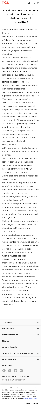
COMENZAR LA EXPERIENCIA (13, 380)
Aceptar (27, 403)
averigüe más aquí (30, 399)
